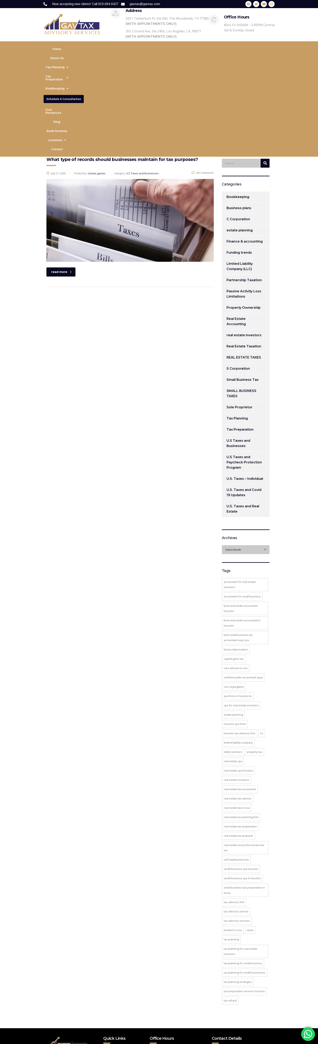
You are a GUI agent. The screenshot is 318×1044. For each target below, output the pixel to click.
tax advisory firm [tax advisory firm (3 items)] (234, 819)
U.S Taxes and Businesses (238, 360)
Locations (151, 58)
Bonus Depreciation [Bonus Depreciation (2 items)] (236, 566)
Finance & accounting (245, 158)
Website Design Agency (196, 1039)
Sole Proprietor (239, 324)
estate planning (240, 147)
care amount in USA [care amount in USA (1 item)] (235, 585)
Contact (170, 58)
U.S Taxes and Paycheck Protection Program (244, 379)
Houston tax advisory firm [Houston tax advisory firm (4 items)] (239, 650)
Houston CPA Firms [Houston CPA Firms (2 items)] (235, 641)
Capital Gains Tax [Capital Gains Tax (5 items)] (234, 576)
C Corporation (238, 136)
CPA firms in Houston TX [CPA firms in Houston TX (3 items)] (238, 613)
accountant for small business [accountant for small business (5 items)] (242, 513)
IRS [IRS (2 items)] (261, 650)
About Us (76, 49)
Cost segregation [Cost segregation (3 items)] (234, 604)
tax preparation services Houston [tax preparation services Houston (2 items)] (244, 908)
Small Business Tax (243, 297)
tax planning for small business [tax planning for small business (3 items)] (243, 880)
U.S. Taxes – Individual (245, 396)
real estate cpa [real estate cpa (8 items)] (233, 678)
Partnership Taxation (244, 197)
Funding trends (239, 169)
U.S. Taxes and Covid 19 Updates (244, 409)
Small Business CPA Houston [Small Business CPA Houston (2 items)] (241, 786)
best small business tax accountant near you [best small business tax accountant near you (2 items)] (238, 554)
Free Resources (215, 49)
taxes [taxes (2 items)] (250, 847)
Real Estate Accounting (236, 238)
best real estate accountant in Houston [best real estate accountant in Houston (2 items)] (242, 539)
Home (60, 49)
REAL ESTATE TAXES (244, 274)
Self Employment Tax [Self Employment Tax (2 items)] (236, 776)
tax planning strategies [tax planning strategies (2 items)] (238, 899)
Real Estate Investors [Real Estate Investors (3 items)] (236, 697)
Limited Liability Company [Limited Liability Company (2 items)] (238, 659)
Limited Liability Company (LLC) (240, 183)
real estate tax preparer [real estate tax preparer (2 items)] (238, 753)
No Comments (203, 90)
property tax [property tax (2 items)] (254, 669)
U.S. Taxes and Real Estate (243, 425)
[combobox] (246, 466)
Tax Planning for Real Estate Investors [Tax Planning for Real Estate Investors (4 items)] (240, 868)
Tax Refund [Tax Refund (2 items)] (230, 917)
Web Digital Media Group (156, 1039)
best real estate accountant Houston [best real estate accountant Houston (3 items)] (241, 525)
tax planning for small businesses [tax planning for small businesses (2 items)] (244, 889)
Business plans (239, 125)
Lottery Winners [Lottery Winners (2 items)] (233, 669)
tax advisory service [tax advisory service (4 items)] (236, 828)
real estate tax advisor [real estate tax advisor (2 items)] (237, 715)
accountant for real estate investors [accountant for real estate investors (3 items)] (240, 501)
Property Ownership (244, 225)
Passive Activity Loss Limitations (244, 210)
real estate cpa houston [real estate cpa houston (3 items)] (238, 687)
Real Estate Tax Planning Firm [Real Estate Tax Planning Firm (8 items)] (241, 734)
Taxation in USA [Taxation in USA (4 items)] (233, 847)
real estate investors (244, 252)
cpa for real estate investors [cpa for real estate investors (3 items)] (241, 622)
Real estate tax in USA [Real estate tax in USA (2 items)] (237, 725)
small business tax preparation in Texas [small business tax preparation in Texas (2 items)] (244, 807)
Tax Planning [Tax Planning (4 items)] (231, 856)
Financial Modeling (186, 49)
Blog (234, 49)
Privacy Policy (116, 990)
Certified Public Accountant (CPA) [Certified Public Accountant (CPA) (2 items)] (243, 594)
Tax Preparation (127, 49)
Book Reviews (252, 49)
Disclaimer (114, 1005)
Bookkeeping (156, 49)
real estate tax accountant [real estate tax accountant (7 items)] (240, 706)
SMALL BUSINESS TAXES (241, 310)
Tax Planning (98, 49)
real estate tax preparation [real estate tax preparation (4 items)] (240, 743)
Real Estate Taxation (244, 263)
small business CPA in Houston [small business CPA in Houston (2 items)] (242, 795)
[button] (98, 48)
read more (61, 189)
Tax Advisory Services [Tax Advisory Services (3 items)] (237, 838)
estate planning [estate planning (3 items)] (233, 631)
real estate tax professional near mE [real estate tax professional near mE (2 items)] (244, 764)
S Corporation (238, 285)
